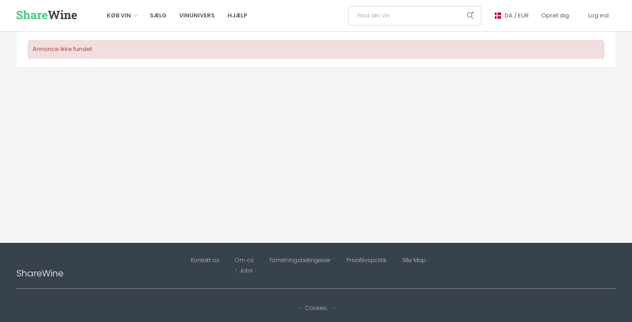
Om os (244, 260)
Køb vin (122, 15)
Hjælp (237, 15)
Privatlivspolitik (366, 260)
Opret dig (555, 15)
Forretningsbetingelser (300, 260)
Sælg (158, 15)
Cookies (316, 308)
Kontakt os (205, 260)
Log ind (598, 15)
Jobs (246, 271)
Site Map (414, 260)
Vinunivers (197, 15)
